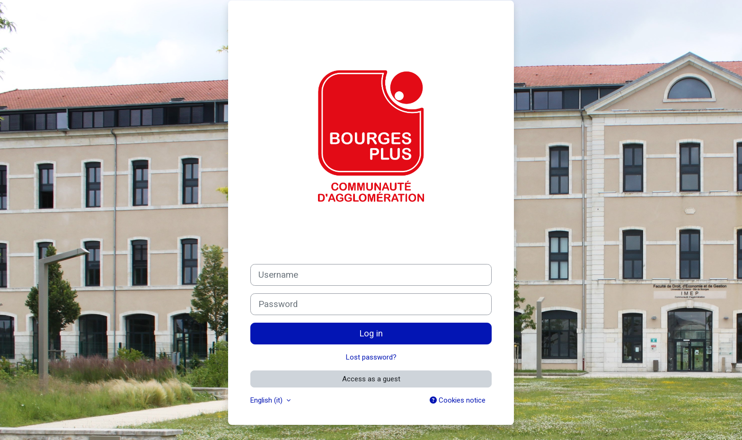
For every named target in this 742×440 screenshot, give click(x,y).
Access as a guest (371, 379)
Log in (371, 333)
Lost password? (371, 357)
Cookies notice (458, 400)
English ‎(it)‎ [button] (267, 400)
